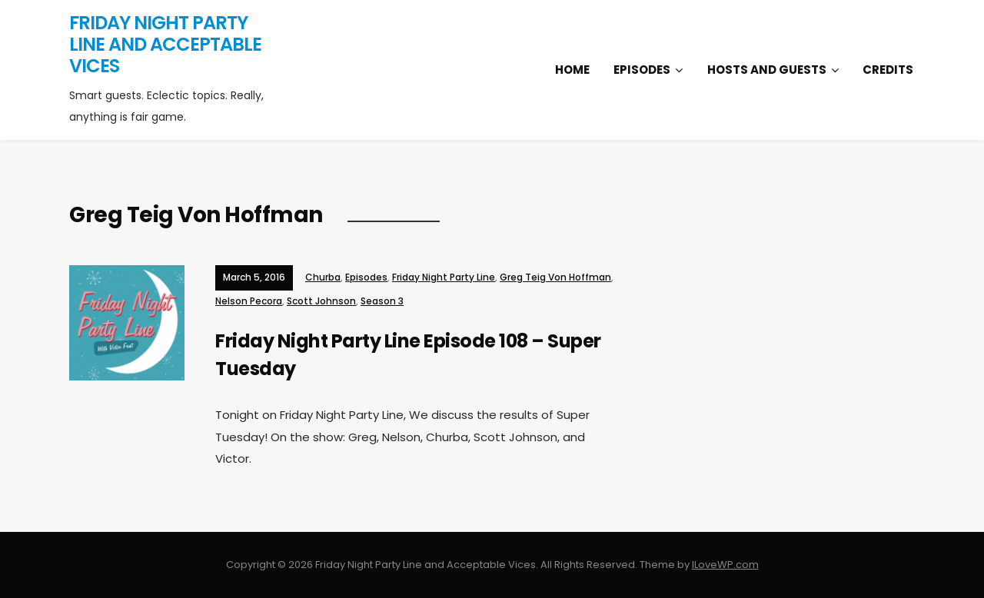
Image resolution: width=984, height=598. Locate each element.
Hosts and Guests (766, 69)
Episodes (641, 69)
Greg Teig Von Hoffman (555, 277)
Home (572, 69)
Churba (323, 277)
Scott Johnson (321, 300)
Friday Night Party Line (443, 277)
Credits (888, 69)
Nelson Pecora (248, 300)
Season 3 (382, 300)
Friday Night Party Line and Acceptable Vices (165, 44)
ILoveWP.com (725, 564)
